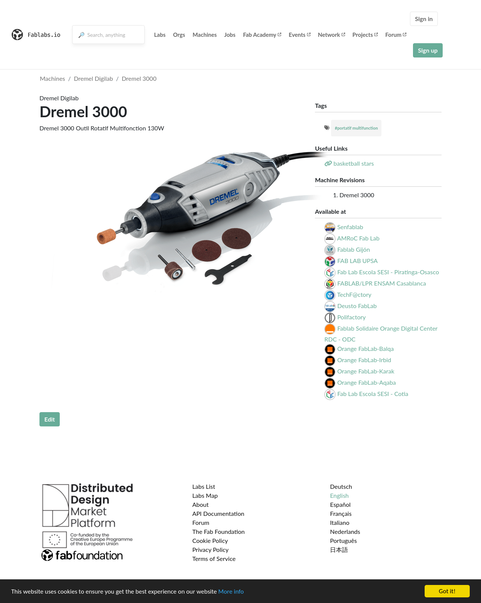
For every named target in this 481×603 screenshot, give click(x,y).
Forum (395, 34)
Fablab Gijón (353, 249)
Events (299, 34)
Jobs (230, 34)
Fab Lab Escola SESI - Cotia (372, 393)
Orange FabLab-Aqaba (366, 382)
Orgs (179, 34)
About (200, 504)
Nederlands (345, 531)
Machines (205, 34)
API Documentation (218, 513)
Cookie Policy (210, 540)
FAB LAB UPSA (357, 260)
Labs (160, 34)
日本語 (339, 549)
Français (340, 513)
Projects (365, 34)
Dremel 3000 (139, 78)
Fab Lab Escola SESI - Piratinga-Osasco (388, 271)
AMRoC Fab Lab (358, 238)
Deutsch (341, 486)
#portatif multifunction (356, 127)
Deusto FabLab (357, 305)
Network (331, 34)
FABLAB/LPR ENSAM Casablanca (381, 283)
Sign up (427, 50)
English (339, 495)
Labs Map (205, 495)
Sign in (424, 18)
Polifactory (351, 316)
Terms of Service (214, 558)
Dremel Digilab (93, 78)
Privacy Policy (210, 549)
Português (343, 540)
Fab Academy (262, 34)
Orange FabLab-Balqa (365, 348)
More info (231, 591)
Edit (49, 419)
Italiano (339, 522)
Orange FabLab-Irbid (364, 359)
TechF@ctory (354, 294)
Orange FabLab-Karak (365, 371)
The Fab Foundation (218, 531)
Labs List (203, 486)
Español (340, 504)
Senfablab (350, 226)
